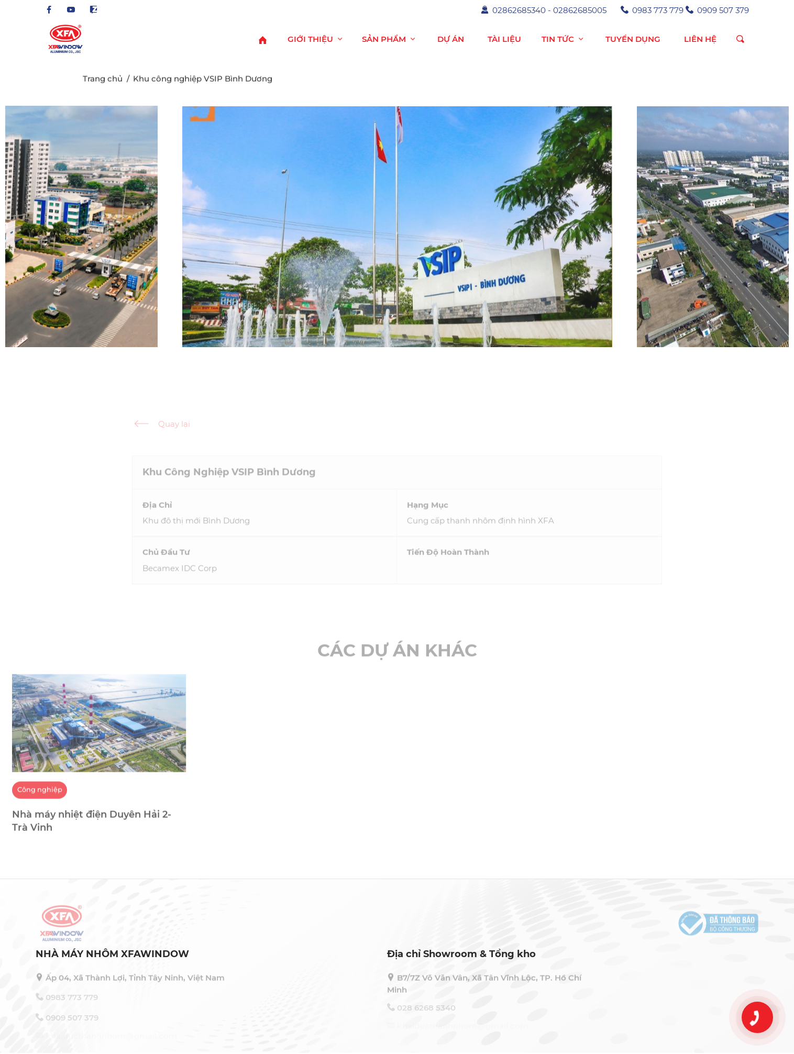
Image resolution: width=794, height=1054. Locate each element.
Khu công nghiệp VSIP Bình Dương (202, 81)
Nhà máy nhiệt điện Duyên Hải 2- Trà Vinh (91, 826)
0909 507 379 (717, 10)
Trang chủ (103, 81)
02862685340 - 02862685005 (543, 10)
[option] (99, 764)
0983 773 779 (652, 10)
